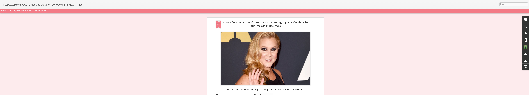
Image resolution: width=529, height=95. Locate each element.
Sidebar (29, 11)
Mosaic (23, 11)
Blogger (317, 93)
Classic (3, 11)
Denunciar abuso (326, 93)
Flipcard (9, 11)
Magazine (17, 11)
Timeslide (44, 11)
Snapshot (37, 11)
